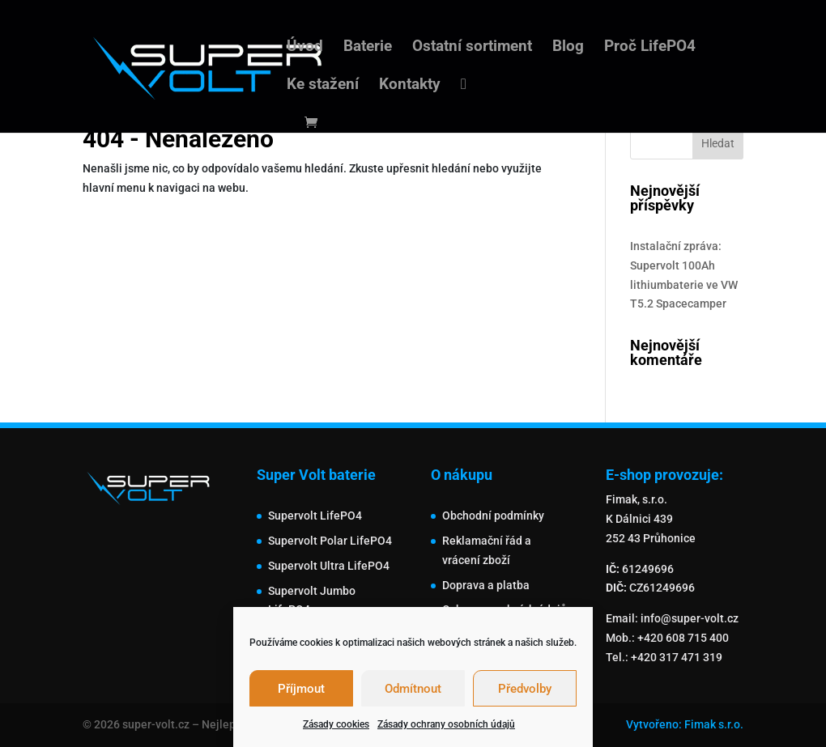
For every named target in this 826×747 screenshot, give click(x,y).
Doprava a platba (486, 585)
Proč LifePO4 (650, 47)
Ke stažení (323, 86)
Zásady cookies (336, 724)
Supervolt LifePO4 (315, 515)
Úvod (305, 47)
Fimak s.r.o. (713, 724)
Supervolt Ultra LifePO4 (329, 565)
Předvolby (524, 688)
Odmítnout (413, 688)
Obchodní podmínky (493, 515)
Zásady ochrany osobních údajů (446, 724)
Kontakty (410, 86)
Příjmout (301, 688)
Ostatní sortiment (472, 47)
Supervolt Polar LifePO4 (330, 540)
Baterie (367, 47)
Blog (568, 47)
